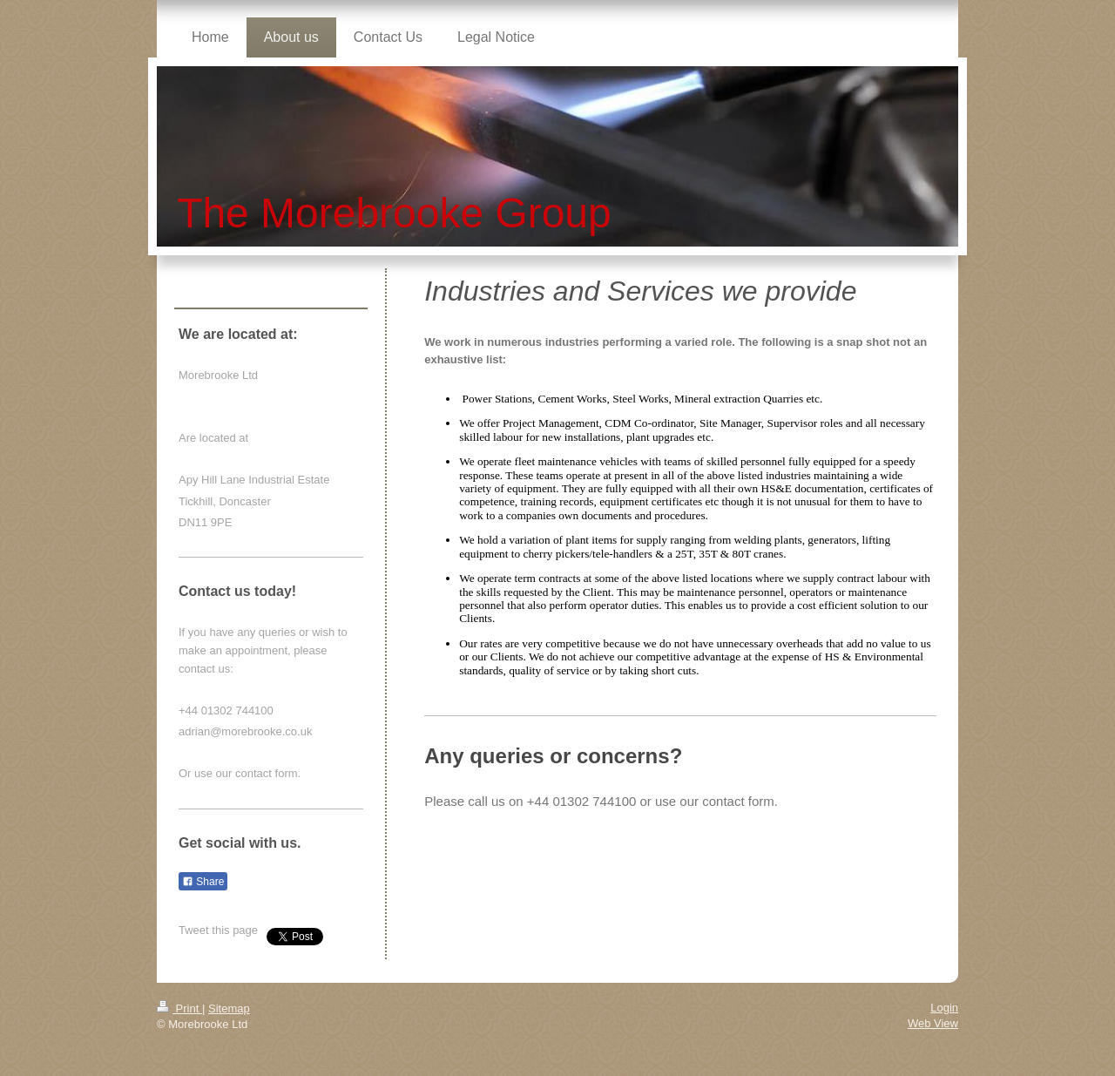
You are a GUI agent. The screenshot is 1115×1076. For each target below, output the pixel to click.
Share (203, 882)
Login (944, 1007)
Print (179, 1008)
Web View (933, 1023)
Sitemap (229, 1008)
